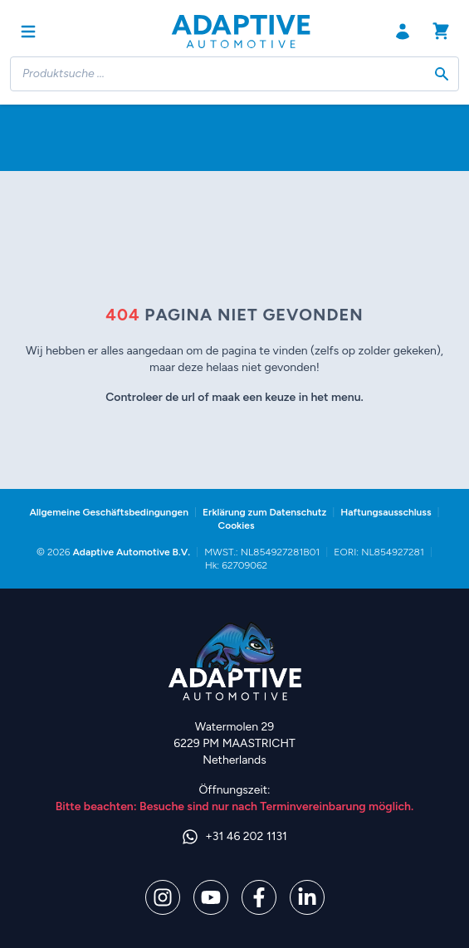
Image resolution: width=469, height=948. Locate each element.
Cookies (235, 525)
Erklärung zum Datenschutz (264, 512)
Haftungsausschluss (385, 512)
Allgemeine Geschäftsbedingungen (108, 512)
